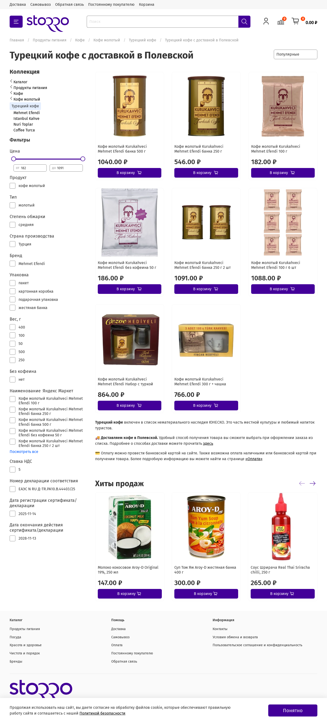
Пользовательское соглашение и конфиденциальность (257, 645)
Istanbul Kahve (26, 118)
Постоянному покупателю (111, 4)
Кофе (80, 40)
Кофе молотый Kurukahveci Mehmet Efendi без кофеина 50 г (127, 265)
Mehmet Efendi (26, 112)
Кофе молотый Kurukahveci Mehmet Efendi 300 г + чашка (200, 381)
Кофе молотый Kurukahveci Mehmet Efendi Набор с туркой (125, 381)
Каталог (20, 82)
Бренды (16, 661)
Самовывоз (40, 4)
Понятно (293, 710)
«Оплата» (253, 459)
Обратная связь (69, 4)
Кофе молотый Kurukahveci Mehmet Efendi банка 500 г (122, 149)
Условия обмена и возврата (235, 637)
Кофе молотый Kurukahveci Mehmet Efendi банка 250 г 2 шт (202, 265)
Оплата (117, 645)
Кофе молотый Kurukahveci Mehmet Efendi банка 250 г (198, 149)
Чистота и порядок (25, 653)
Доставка (18, 4)
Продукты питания (49, 40)
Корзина (146, 4)
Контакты (220, 629)
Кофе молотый (106, 40)
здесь (208, 443)
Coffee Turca (24, 130)
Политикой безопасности (102, 713)
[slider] (13, 158)
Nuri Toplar (23, 124)
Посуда (15, 637)
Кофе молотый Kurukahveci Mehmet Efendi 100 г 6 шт (275, 265)
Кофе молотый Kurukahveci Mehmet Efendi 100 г (275, 149)
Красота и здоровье (26, 645)
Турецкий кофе (142, 40)
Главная (17, 40)
